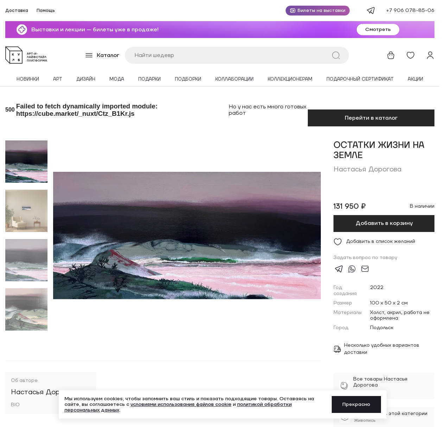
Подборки (188, 79)
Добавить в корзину (384, 223)
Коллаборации (234, 79)
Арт (57, 79)
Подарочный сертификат (360, 79)
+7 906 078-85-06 (410, 10)
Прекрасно (356, 404)
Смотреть (378, 29)
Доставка (16, 10)
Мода (116, 79)
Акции (415, 79)
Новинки (28, 79)
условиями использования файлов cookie (181, 404)
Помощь (46, 10)
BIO (15, 405)
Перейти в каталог (371, 117)
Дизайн (85, 79)
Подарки (149, 79)
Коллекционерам (290, 79)
